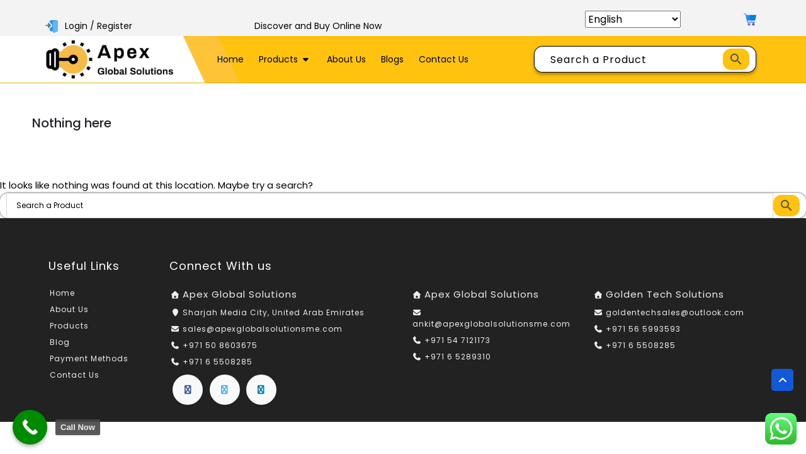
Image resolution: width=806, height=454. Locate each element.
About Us (346, 59)
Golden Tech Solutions (665, 294)
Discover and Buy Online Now (318, 26)
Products (285, 59)
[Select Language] (633, 19)
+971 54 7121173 (457, 340)
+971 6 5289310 (457, 356)
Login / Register (90, 26)
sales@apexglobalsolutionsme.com (263, 328)
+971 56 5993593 (643, 328)
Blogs (392, 59)
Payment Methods (89, 358)
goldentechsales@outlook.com (675, 312)
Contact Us (443, 59)
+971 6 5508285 (218, 361)
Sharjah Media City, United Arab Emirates (274, 312)
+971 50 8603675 (220, 345)
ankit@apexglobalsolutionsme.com (491, 323)
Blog (60, 342)
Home (230, 59)
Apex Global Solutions (240, 294)
